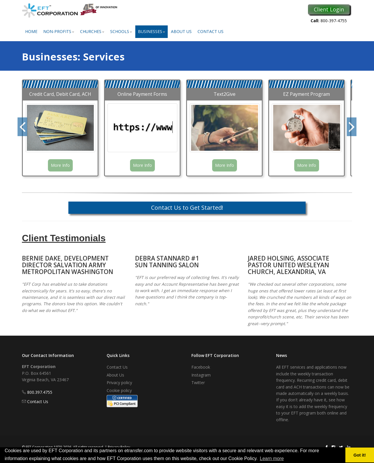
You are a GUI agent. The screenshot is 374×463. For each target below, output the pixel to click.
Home (31, 31)
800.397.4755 (39, 392)
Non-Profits (58, 31)
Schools (121, 31)
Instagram (201, 375)
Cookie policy (119, 390)
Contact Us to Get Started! (187, 207)
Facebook (200, 367)
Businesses (151, 31)
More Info (60, 165)
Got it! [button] (360, 455)
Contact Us (211, 31)
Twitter (198, 382)
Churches (92, 31)
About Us (181, 31)
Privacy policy (119, 382)
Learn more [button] (272, 458)
